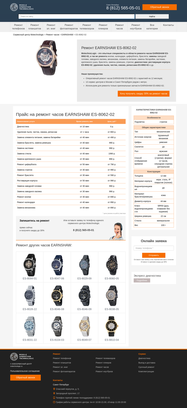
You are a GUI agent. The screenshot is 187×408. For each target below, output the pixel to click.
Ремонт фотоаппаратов (69, 27)
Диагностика (144, 358)
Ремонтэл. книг (51, 27)
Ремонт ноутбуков (136, 27)
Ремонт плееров (103, 363)
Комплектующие (146, 371)
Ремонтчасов (119, 27)
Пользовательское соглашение (25, 371)
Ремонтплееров (103, 27)
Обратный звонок (159, 7)
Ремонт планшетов (34, 27)
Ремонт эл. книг (60, 367)
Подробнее (142, 280)
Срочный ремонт (146, 367)
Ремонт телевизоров (87, 27)
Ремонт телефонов (18, 27)
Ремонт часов (102, 367)
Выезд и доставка (146, 363)
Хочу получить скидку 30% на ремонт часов (143, 93)
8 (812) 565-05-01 (83, 230)
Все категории (152, 27)
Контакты (168, 25)
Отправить (154, 255)
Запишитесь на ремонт (34, 220)
